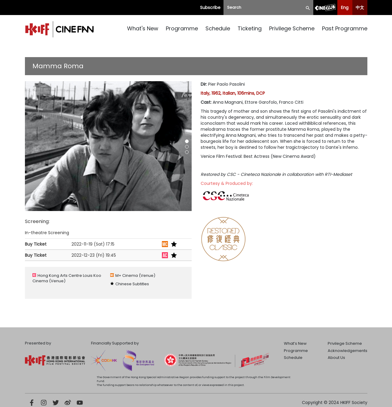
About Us (336, 357)
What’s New (295, 343)
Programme (182, 28)
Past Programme (344, 28)
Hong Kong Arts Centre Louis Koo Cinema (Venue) (66, 278)
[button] (187, 141)
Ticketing (250, 28)
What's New (142, 28)
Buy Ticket (36, 244)
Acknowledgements (347, 350)
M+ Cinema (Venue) (135, 275)
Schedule (217, 28)
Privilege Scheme (292, 28)
